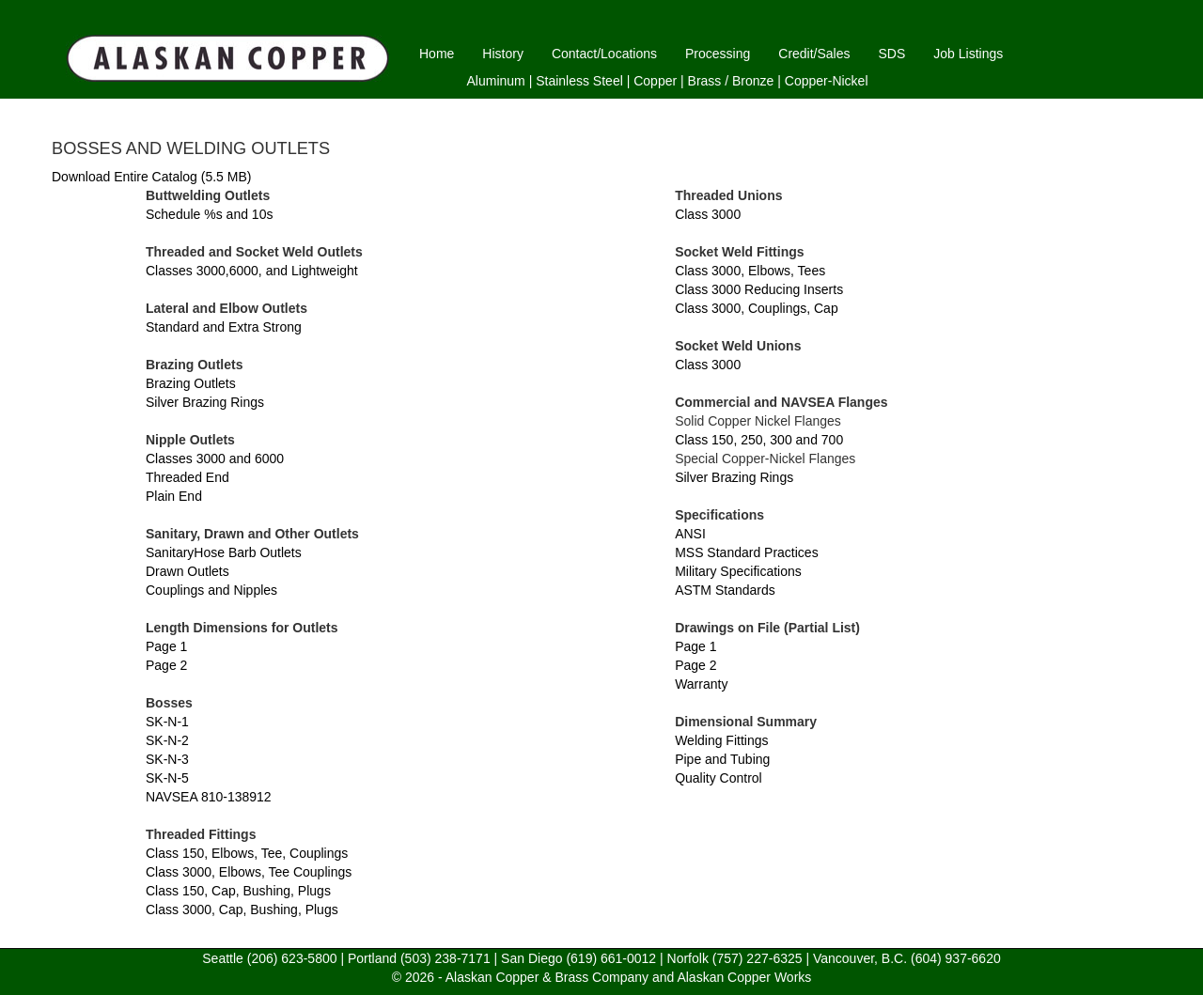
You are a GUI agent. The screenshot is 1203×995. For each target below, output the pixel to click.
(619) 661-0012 (611, 958)
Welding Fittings (721, 740)
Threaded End (187, 477)
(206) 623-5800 (292, 958)
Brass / (708, 80)
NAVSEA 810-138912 (209, 796)
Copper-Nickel (826, 80)
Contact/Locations (604, 53)
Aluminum (496, 80)
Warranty (701, 684)
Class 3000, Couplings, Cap (756, 308)
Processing (717, 53)
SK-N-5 (167, 777)
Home (436, 53)
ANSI (690, 533)
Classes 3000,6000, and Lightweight (252, 270)
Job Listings (968, 53)
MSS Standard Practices (747, 552)
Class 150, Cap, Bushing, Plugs (238, 890)
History (502, 53)
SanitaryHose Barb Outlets (224, 552)
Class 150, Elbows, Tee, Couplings (247, 853)
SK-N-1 (167, 721)
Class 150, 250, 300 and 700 (759, 439)
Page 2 (166, 665)
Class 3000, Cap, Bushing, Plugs (242, 909)
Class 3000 (708, 214)
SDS (892, 53)
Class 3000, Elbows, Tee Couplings (249, 871)
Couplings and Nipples (211, 590)
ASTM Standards (725, 590)
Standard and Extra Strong (224, 326)
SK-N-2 (167, 740)
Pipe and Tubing (722, 759)
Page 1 (166, 646)
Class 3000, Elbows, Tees (750, 270)
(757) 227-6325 (757, 958)
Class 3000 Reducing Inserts (759, 289)
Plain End (174, 496)
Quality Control (718, 777)
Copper (655, 80)
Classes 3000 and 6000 (215, 458)
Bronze (752, 80)
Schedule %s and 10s (209, 214)
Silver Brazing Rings (205, 402)
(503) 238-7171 (445, 958)
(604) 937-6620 (956, 958)
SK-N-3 (167, 759)
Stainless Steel (579, 80)
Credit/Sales (814, 53)
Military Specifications (738, 571)
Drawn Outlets (187, 571)
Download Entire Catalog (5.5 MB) (151, 176)
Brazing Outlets (191, 383)
